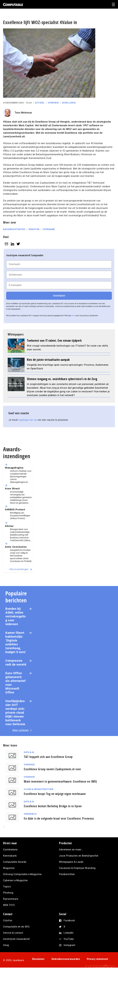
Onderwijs (30, 814)
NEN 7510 (9, 905)
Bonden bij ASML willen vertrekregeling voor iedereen (15, 616)
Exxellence (69, 102)
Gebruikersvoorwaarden (65, 959)
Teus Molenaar (23, 112)
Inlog (6, 945)
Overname (49, 229)
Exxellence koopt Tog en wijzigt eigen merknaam (55, 794)
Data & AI (29, 752)
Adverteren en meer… (71, 849)
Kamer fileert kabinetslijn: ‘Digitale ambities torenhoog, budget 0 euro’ (15, 642)
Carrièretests (10, 849)
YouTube (69, 939)
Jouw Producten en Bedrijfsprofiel (78, 855)
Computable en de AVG (16, 926)
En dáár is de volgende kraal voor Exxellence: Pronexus (59, 818)
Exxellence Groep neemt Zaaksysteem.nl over (52, 769)
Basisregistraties (14, 229)
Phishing (8, 892)
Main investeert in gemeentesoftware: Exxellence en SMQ (60, 781)
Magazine (8, 868)
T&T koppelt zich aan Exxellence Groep (48, 757)
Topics (7, 886)
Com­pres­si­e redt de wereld (15, 662)
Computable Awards (14, 861)
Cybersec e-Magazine (15, 880)
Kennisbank (10, 855)
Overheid (53, 102)
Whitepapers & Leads (71, 861)
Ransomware (10, 898)
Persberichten (67, 874)
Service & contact (13, 932)
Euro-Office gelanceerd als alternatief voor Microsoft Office (15, 682)
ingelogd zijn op (27, 419)
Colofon (7, 920)
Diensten (34, 229)
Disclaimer (38, 959)
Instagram (69, 945)
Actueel (40, 102)
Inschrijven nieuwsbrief (16, 939)
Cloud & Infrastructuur (38, 789)
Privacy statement (97, 959)
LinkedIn (68, 932)
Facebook (69, 920)
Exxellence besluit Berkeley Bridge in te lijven (53, 806)
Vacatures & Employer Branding (77, 868)
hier (73, 316)
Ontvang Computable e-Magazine (22, 874)
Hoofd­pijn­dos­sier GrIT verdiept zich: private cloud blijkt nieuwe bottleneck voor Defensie (15, 712)
